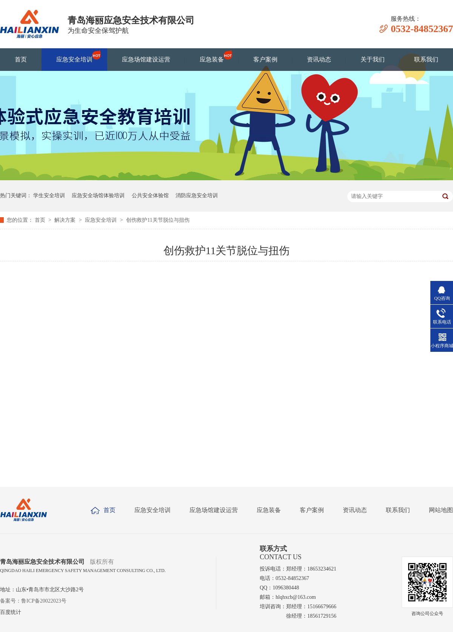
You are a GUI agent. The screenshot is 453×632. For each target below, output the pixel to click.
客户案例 (265, 59)
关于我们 (373, 59)
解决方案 (65, 220)
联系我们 (426, 59)
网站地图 (441, 510)
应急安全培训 (74, 56)
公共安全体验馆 (150, 195)
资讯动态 (319, 59)
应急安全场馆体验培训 (98, 195)
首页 (21, 59)
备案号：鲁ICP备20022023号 (33, 601)
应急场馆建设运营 (146, 59)
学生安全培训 (49, 195)
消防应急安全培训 (197, 195)
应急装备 (212, 56)
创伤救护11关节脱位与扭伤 (157, 220)
